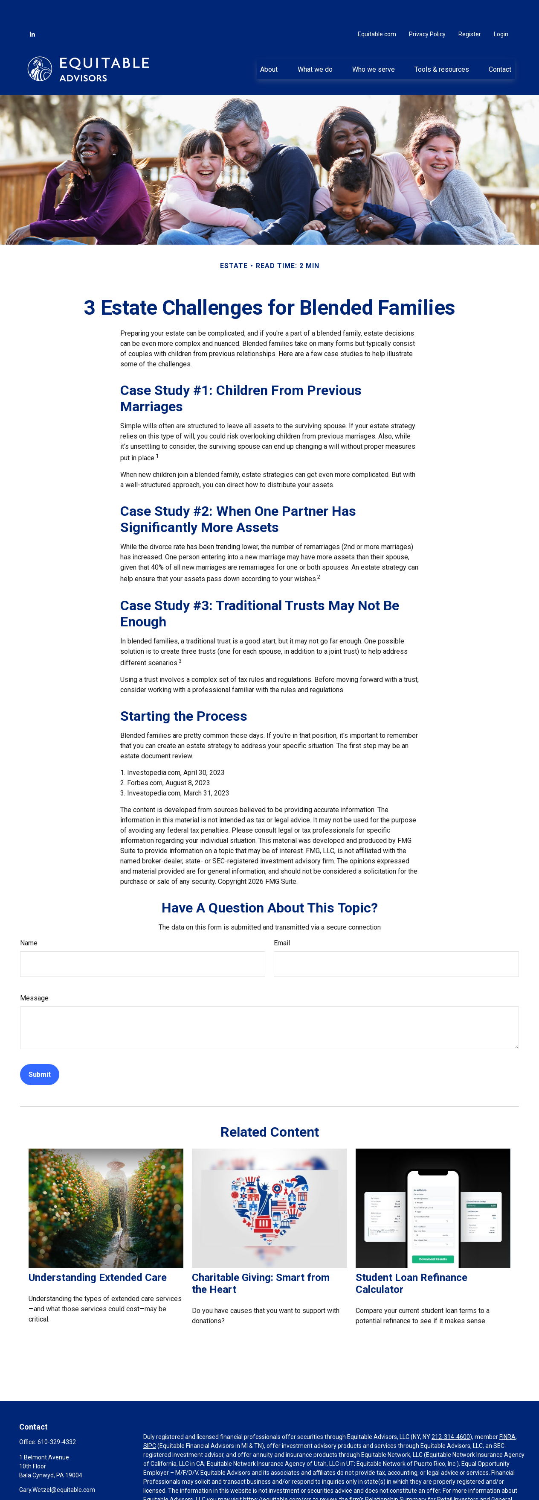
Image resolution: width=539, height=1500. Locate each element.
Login (501, 8)
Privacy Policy (427, 8)
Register (469, 8)
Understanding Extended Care (98, 1252)
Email (282, 917)
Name (29, 917)
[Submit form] (39, 1048)
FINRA (507, 1411)
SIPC (149, 1420)
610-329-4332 (57, 1416)
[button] (269, 43)
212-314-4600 (451, 1411)
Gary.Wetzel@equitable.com (57, 1464)
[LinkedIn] (32, 8)
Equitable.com (377, 8)
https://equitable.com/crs (277, 1474)
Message (34, 972)
